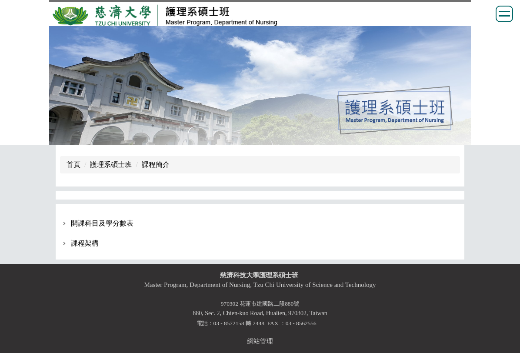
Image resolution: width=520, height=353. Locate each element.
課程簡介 (156, 164)
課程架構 (85, 243)
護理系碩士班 (111, 164)
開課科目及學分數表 (102, 223)
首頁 (73, 164)
